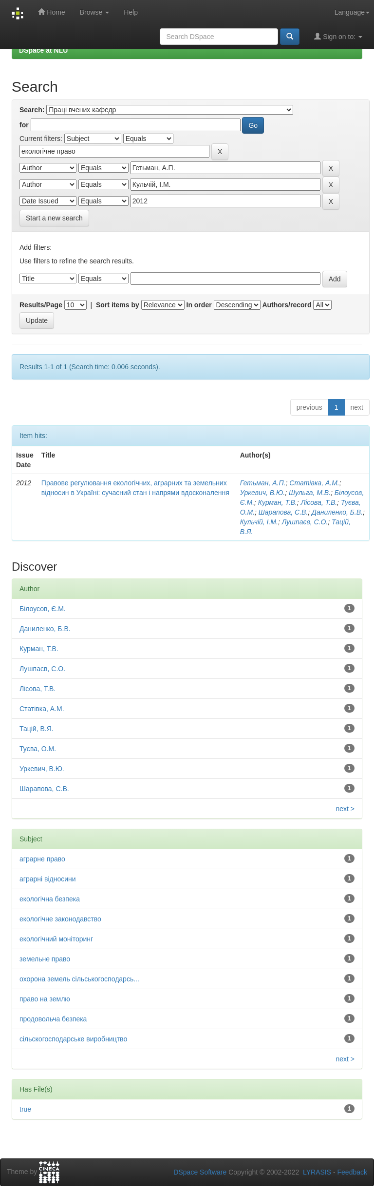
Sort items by (117, 305)
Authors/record (286, 305)
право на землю (44, 999)
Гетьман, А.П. (263, 483)
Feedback (352, 1172)
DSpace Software (199, 1172)
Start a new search (54, 218)
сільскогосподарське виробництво (73, 1039)
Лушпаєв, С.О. (305, 522)
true (25, 1109)
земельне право (44, 959)
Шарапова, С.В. (283, 512)
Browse (95, 12)
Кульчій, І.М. (259, 522)
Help (131, 12)
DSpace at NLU (43, 50)
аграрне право (42, 859)
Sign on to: (338, 36)
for (24, 125)
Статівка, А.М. (314, 483)
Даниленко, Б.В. (337, 512)
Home (51, 12)
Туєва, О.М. (37, 749)
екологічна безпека (49, 899)
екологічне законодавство (60, 919)
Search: (31, 110)
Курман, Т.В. (277, 502)
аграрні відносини (47, 879)
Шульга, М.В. (310, 493)
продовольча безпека (53, 1019)
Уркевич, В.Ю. (262, 493)
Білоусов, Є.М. (42, 609)
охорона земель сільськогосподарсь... (79, 979)
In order (199, 305)
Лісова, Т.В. (319, 502)
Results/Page (40, 305)
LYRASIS (317, 1172)
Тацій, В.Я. (36, 729)
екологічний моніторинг (56, 939)
